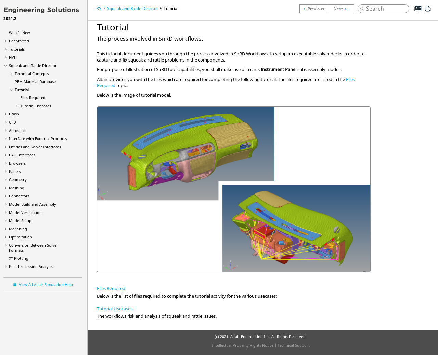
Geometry (18, 179)
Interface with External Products (38, 138)
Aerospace (18, 130)
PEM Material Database (35, 81)
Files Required (33, 97)
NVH (13, 57)
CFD (12, 122)
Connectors (19, 196)
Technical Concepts (32, 73)
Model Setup (20, 220)
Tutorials (17, 49)
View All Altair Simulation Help (46, 284)
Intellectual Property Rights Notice (242, 345)
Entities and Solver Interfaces (35, 146)
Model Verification (25, 212)
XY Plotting (18, 258)
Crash (14, 114)
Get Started (19, 40)
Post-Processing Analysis (31, 266)
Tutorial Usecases (35, 105)
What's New (19, 32)
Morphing (18, 228)
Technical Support (294, 345)
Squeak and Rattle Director (33, 65)
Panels (15, 171)
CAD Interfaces (22, 155)
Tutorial (22, 89)
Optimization (20, 237)
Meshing (16, 187)
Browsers (17, 163)
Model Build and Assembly (32, 204)
